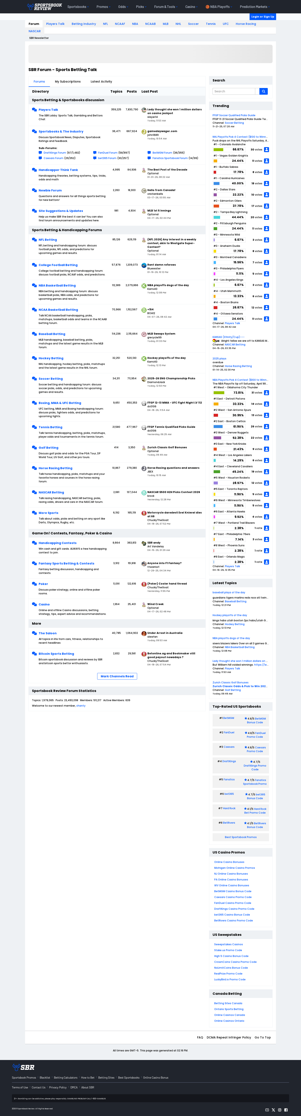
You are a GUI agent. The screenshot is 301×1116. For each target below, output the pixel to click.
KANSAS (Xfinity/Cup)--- (229, 337)
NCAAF (120, 24)
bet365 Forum (107, 158)
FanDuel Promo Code (256, 735)
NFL (105, 24)
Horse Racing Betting (55, 468)
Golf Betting (48, 448)
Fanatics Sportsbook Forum (170, 158)
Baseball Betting (52, 334)
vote (259, 528)
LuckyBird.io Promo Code (230, 979)
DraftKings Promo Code (255, 767)
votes (258, 149)
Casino (44, 604)
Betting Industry (84, 24)
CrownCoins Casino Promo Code (235, 962)
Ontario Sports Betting (229, 1009)
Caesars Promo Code (256, 749)
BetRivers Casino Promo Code (233, 920)
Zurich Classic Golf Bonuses (231, 682)
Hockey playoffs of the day (230, 615)
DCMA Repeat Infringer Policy (229, 1037)
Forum (34, 24)
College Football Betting (58, 265)
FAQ (200, 1037)
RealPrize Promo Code (228, 973)
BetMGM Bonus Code (256, 720)
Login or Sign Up (262, 16)
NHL (178, 24)
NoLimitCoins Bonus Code (231, 967)
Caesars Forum (53, 158)
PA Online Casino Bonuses (231, 879)
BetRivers (229, 822)
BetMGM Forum (162, 152)
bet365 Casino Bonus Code (232, 914)
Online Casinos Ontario (229, 1021)
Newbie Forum (50, 190)
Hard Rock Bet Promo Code (255, 810)
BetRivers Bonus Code (256, 825)
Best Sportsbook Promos (241, 837)
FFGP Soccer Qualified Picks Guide (234, 115)
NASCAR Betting (51, 492)
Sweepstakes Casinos (228, 944)
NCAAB (150, 24)
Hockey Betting (51, 358)
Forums (39, 81)
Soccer (193, 24)
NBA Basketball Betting (57, 285)
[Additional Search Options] (257, 91)
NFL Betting (48, 240)
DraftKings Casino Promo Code (234, 909)
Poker (43, 584)
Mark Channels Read (117, 676)
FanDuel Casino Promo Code (232, 903)
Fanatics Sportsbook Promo (255, 782)
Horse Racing (246, 24)
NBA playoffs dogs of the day (231, 638)
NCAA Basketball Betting (58, 310)
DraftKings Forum (55, 152)
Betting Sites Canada (228, 1003)
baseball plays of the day (229, 592)
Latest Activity (101, 81)
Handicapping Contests (58, 543)
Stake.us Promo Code (228, 950)
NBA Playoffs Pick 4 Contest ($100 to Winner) (241, 380)
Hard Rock (229, 808)
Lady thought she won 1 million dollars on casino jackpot (249, 661)
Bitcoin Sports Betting (56, 654)
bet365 (229, 794)
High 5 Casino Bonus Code (231, 956)
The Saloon (48, 633)
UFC (226, 24)
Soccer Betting (51, 379)
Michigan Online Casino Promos (234, 868)
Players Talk (55, 24)
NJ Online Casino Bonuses (231, 873)
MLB (165, 24)
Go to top (263, 1037)
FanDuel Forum (107, 152)
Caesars (229, 747)
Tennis (211, 24)
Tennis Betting (50, 427)
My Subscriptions (68, 81)
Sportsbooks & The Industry (61, 131)
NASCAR (35, 31)
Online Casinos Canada (229, 1015)
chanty (80, 705)
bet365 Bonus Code (256, 796)
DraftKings (229, 761)
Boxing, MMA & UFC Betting (60, 403)
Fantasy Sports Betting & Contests (66, 563)
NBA (135, 24)
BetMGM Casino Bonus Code (232, 891)
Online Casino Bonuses (229, 862)
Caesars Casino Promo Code (233, 897)
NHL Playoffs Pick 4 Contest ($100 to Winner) (241, 137)
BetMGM (228, 718)
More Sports (48, 513)
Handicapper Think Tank (58, 170)
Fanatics (229, 779)
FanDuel (229, 732)
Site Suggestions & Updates (61, 211)
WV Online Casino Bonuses (231, 885)
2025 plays (219, 358)
